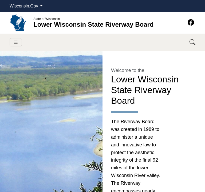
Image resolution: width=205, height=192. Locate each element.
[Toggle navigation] (16, 42)
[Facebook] (191, 22)
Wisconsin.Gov (24, 6)
